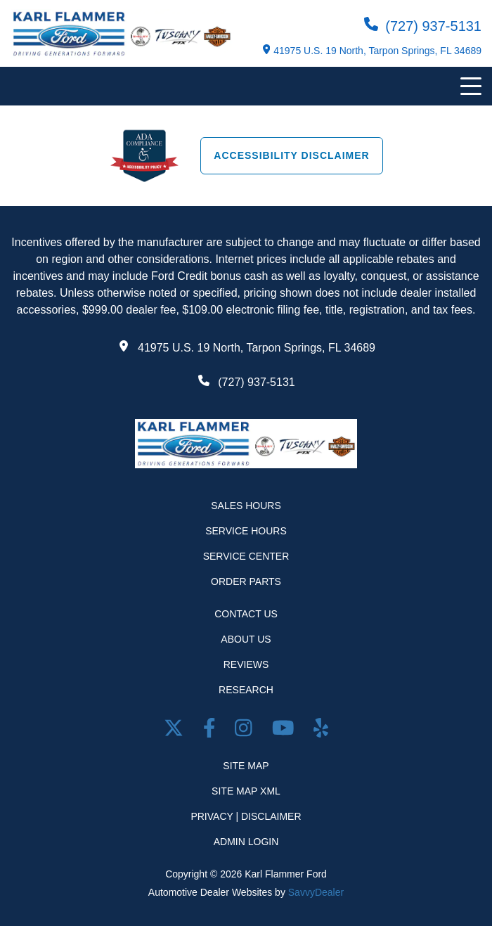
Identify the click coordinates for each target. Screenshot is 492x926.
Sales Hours (246, 505)
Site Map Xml (246, 791)
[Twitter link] (176, 731)
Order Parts (246, 581)
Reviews (246, 664)
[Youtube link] (285, 731)
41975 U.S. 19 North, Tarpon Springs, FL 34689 (372, 50)
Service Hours (246, 530)
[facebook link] (212, 731)
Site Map (245, 765)
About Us (246, 639)
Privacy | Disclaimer (245, 816)
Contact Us (246, 613)
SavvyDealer (316, 892)
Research (246, 689)
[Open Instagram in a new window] (246, 731)
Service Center (246, 556)
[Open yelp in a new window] (320, 731)
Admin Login (246, 841)
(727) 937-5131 (422, 25)
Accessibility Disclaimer (291, 155)
